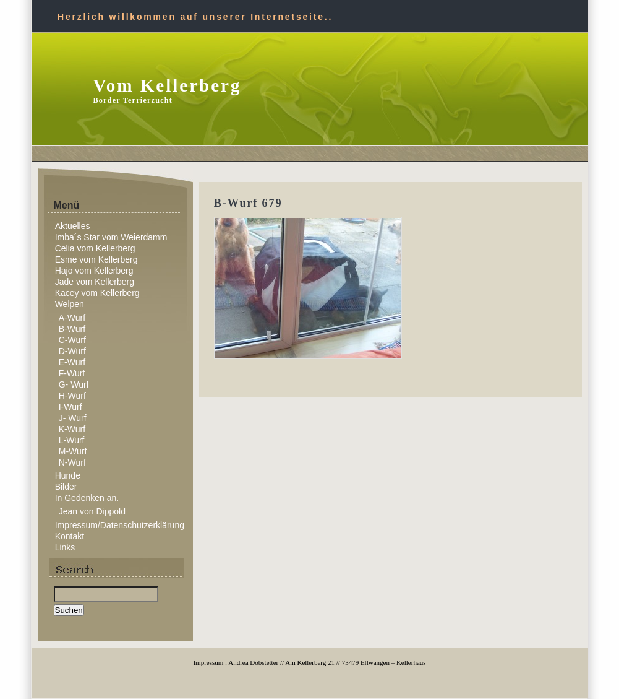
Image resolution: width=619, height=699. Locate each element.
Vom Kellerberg (167, 85)
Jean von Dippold (92, 511)
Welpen (69, 304)
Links (65, 547)
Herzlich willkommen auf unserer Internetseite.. (195, 17)
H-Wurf (72, 396)
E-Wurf (72, 362)
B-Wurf (72, 329)
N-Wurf (72, 462)
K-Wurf (72, 429)
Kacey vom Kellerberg (97, 293)
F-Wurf (72, 373)
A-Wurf (72, 318)
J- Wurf (73, 418)
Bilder (66, 487)
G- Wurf (74, 384)
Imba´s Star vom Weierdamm (111, 237)
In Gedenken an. (87, 498)
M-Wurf (73, 451)
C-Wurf (72, 340)
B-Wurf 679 (248, 203)
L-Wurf (72, 440)
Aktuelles (72, 226)
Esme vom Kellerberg (96, 259)
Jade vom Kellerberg (94, 282)
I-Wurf (70, 407)
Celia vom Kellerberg (95, 248)
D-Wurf (72, 351)
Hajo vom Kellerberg (94, 271)
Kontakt (69, 536)
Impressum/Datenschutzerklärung (119, 525)
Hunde (67, 475)
